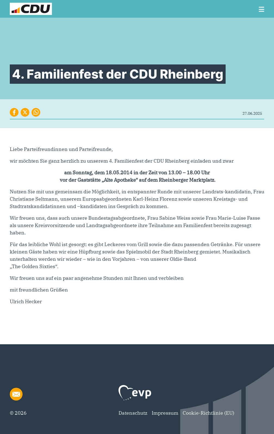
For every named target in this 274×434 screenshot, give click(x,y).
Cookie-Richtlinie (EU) (208, 413)
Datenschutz (133, 413)
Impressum (165, 413)
